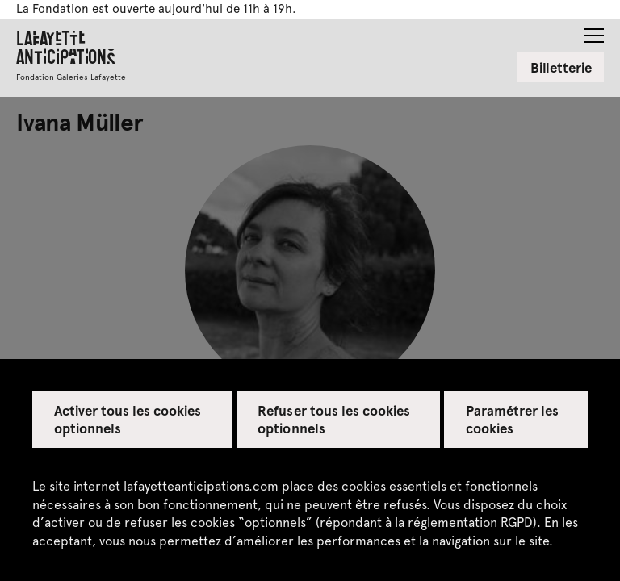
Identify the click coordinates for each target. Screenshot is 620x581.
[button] (594, 31)
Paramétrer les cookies (512, 418)
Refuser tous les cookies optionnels (334, 418)
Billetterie (561, 67)
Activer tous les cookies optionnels (128, 418)
